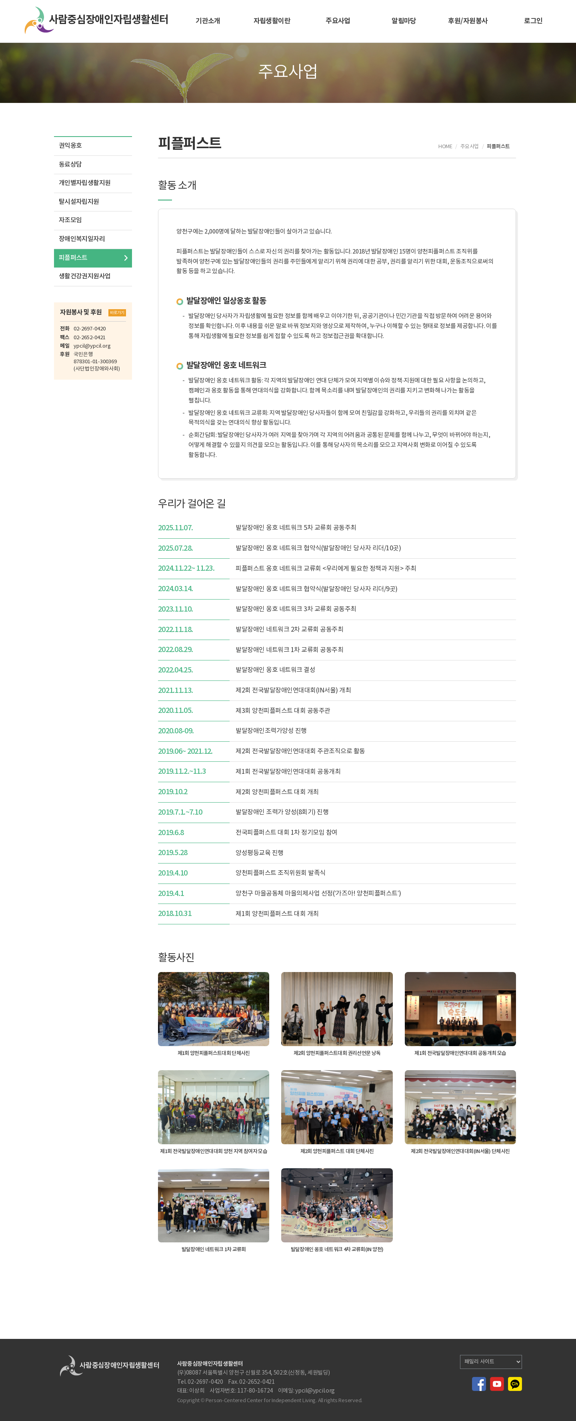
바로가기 (117, 312)
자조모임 (70, 220)
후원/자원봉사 (468, 21)
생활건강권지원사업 (84, 276)
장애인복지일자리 (82, 239)
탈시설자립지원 (79, 201)
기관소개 (208, 21)
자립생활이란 (272, 21)
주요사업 (338, 21)
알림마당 (404, 21)
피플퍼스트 (73, 258)
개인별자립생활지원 (84, 183)
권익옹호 (70, 145)
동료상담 (70, 164)
